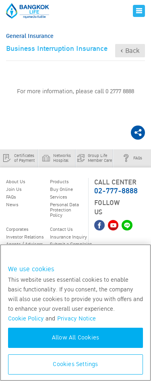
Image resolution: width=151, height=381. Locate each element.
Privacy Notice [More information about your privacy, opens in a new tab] (76, 318)
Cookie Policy (26, 318)
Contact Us (61, 229)
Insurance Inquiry (68, 237)
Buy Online (61, 189)
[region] (75, 312)
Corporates (17, 229)
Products (59, 181)
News (12, 204)
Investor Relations (25, 237)
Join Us (14, 189)
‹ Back (130, 51)
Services (58, 197)
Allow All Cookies (75, 337)
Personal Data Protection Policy (64, 209)
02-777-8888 (116, 191)
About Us (15, 181)
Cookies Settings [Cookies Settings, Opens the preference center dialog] (75, 364)
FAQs (11, 197)
